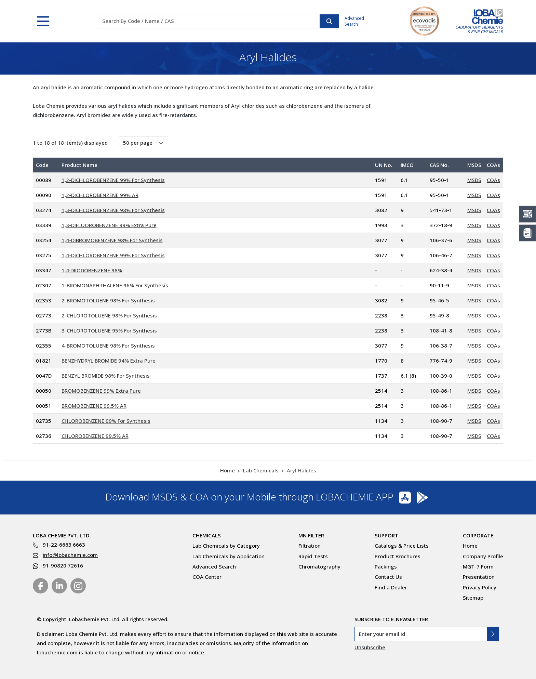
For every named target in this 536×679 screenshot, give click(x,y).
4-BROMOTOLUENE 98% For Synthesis (108, 345)
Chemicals (206, 535)
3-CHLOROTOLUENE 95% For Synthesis (109, 330)
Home (227, 470)
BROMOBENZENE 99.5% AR (94, 405)
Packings (386, 566)
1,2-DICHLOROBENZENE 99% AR (100, 195)
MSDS (474, 180)
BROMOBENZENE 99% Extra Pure (101, 390)
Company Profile (483, 556)
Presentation (479, 576)
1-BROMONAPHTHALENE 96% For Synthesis (115, 285)
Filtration (309, 545)
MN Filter (311, 535)
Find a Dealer (391, 587)
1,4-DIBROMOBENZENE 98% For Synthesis (112, 240)
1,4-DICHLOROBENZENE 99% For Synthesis (113, 255)
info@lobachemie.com (70, 554)
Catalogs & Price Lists (402, 545)
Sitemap (473, 597)
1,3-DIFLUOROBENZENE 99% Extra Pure (109, 225)
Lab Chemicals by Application (228, 556)
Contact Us (388, 576)
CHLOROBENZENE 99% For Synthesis (106, 420)
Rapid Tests (313, 556)
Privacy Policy (479, 587)
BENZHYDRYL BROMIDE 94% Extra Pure (109, 360)
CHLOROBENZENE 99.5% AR (95, 435)
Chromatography (319, 566)
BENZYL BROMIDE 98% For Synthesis (106, 375)
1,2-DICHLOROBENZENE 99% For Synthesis (113, 180)
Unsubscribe (369, 647)
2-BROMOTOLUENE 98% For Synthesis (108, 300)
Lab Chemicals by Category (226, 545)
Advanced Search (354, 21)
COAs (493, 180)
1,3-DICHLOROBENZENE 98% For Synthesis (113, 210)
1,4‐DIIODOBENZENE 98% (92, 270)
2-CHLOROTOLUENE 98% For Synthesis (109, 315)
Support (386, 535)
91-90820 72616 (63, 565)
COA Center (207, 576)
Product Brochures (397, 556)
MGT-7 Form (478, 566)
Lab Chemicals (261, 470)
